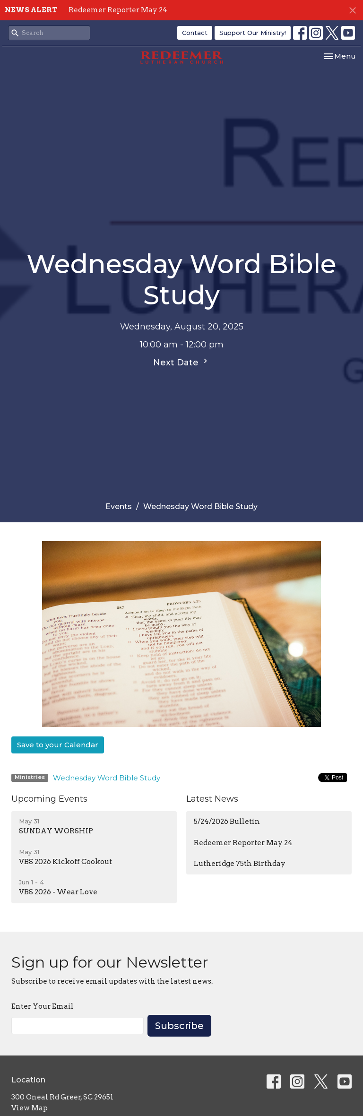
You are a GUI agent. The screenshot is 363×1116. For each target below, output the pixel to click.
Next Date (181, 362)
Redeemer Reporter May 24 (118, 10)
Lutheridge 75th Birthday (239, 863)
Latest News (212, 799)
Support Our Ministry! (252, 32)
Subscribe (179, 1025)
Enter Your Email (42, 1006)
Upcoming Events (49, 799)
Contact (194, 32)
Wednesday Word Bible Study (106, 777)
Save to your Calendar (57, 744)
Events (118, 506)
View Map (29, 1108)
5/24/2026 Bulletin (227, 821)
